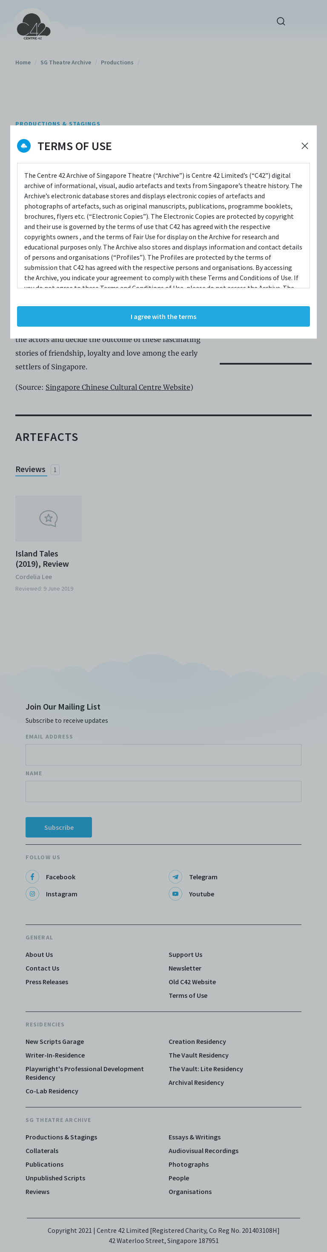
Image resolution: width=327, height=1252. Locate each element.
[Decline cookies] (305, 146)
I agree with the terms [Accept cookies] (163, 316)
